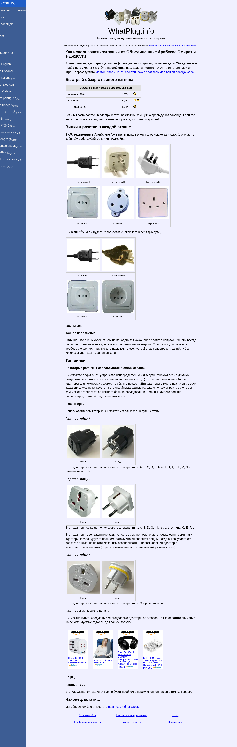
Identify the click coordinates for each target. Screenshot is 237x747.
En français (12, 105)
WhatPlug (12, 4)
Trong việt (11, 139)
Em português (14, 98)
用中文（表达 (13, 112)
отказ (177, 715)
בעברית (9, 166)
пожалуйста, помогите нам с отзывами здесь (175, 45)
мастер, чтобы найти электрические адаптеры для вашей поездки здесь (148, 72)
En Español (9, 71)
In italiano (11, 78)
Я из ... (6, 17)
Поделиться (177, 722)
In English (8, 64)
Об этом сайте (89, 715)
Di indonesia (13, 132)
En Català (8, 91)
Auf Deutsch (10, 84)
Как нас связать (133, 722)
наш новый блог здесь (125, 706)
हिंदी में (8, 119)
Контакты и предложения (133, 715)
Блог (5, 36)
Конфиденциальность (89, 722)
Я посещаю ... (11, 24)
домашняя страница (16, 10)
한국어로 (10, 153)
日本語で (10, 125)
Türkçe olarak (14, 146)
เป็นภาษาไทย (13, 159)
